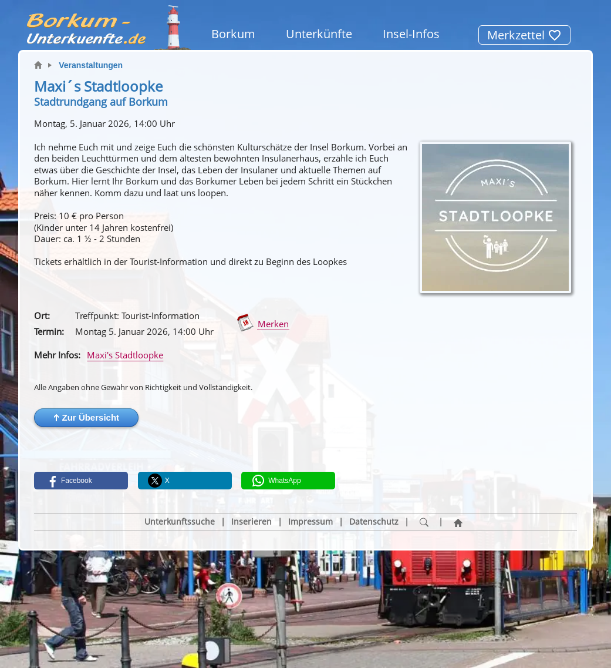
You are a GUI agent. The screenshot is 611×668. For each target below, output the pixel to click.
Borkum (233, 34)
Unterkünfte (319, 34)
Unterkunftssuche (179, 521)
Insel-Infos (411, 34)
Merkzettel (524, 35)
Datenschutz (374, 521)
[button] (86, 417)
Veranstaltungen (91, 65)
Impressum (310, 521)
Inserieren (251, 521)
